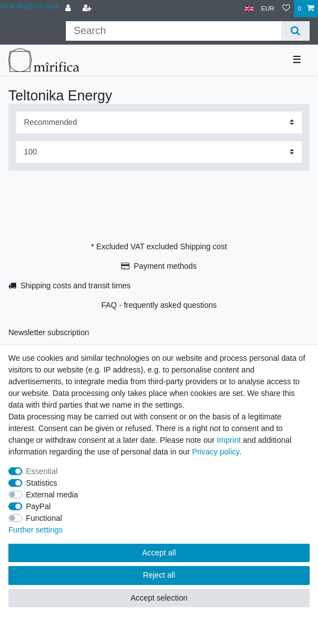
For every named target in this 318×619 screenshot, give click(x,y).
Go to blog (43, 6)
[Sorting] (159, 122)
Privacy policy (215, 451)
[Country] (249, 8)
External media (52, 494)
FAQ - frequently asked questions (159, 305)
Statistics (41, 482)
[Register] (88, 8)
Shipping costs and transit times (75, 285)
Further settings (35, 529)
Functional (44, 518)
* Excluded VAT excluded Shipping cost (159, 246)
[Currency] (267, 8)
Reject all (159, 574)
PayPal (38, 506)
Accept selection (159, 597)
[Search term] (173, 31)
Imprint (229, 440)
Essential (42, 471)
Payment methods (165, 266)
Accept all (159, 552)
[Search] (295, 31)
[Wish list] (286, 8)
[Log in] (69, 8)
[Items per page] (159, 152)
